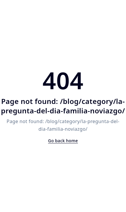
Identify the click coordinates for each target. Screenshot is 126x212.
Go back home (63, 140)
